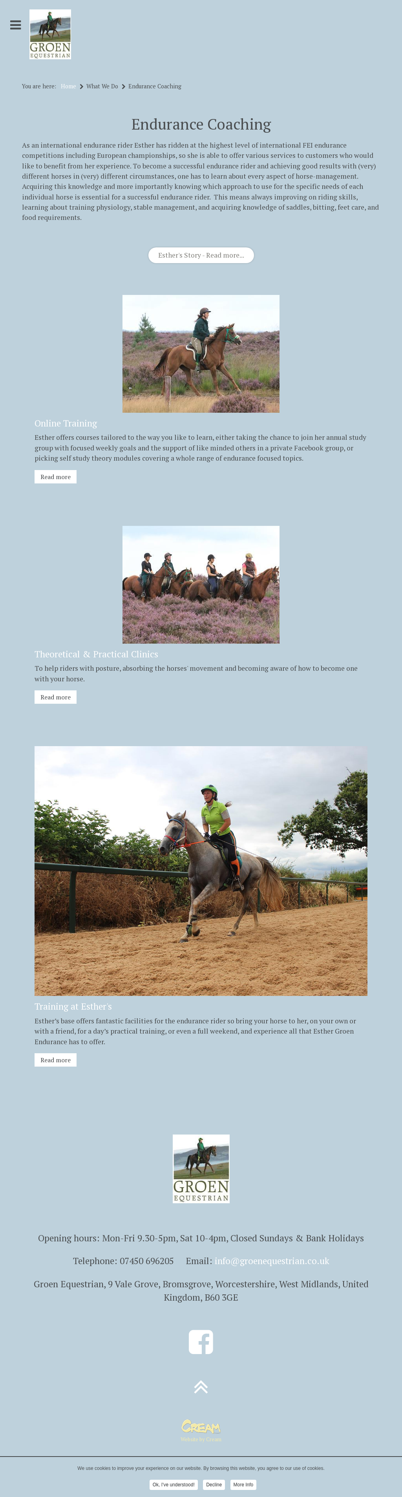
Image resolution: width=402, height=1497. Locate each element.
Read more (55, 476)
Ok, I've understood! (174, 1485)
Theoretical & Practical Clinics (96, 654)
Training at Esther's (73, 1006)
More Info (244, 1485)
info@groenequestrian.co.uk (272, 1261)
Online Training (66, 423)
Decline (214, 1485)
